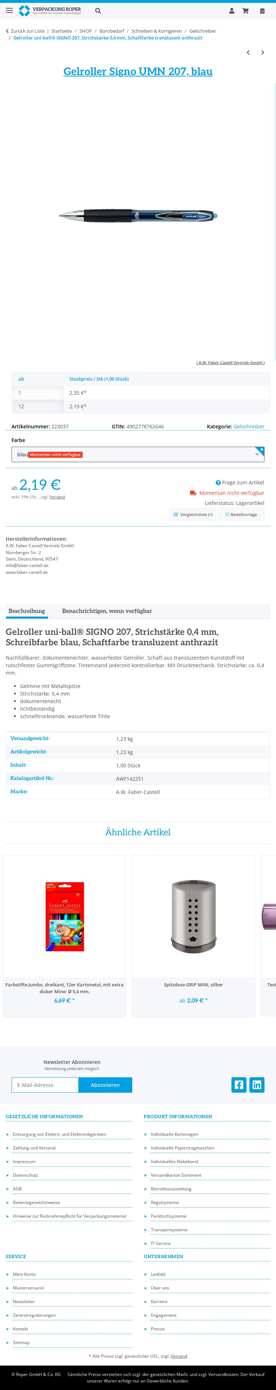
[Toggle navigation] (9, 7)
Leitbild (158, 1274)
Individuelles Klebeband (174, 1161)
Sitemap (21, 1342)
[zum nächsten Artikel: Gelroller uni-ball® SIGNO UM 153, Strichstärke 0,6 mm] (263, 52)
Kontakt (20, 1329)
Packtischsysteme (169, 1216)
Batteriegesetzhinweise (36, 1202)
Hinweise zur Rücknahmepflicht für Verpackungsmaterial (69, 1216)
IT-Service (161, 1243)
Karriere (159, 1301)
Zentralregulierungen (34, 1315)
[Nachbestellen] (262, 11)
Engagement (163, 1315)
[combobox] (138, 454)
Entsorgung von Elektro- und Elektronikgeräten (59, 1134)
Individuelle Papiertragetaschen (182, 1148)
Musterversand (28, 1288)
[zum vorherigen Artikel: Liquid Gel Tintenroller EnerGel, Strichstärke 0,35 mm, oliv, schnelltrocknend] (248, 52)
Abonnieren (105, 1085)
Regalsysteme (165, 1202)
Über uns (160, 1288)
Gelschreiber (249, 426)
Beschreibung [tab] (27, 611)
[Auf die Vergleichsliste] (193, 514)
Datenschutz (25, 1175)
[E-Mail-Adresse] (45, 1085)
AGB (17, 1189)
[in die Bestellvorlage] (241, 514)
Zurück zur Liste (28, 31)
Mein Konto (24, 1274)
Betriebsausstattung (171, 1189)
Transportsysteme (169, 1230)
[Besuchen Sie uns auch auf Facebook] (239, 1085)
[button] (156, 11)
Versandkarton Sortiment (176, 1175)
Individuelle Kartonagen (174, 1134)
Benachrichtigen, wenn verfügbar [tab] (107, 611)
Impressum (24, 1161)
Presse (158, 1329)
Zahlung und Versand (34, 1148)
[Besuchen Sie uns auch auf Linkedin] (256, 1085)
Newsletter (24, 1301)
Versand (57, 496)
